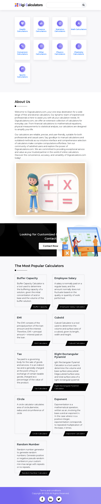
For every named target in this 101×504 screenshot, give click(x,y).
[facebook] (42, 499)
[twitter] (59, 499)
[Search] (66, 5)
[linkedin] (50, 499)
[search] (83, 5)
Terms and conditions (50, 490)
